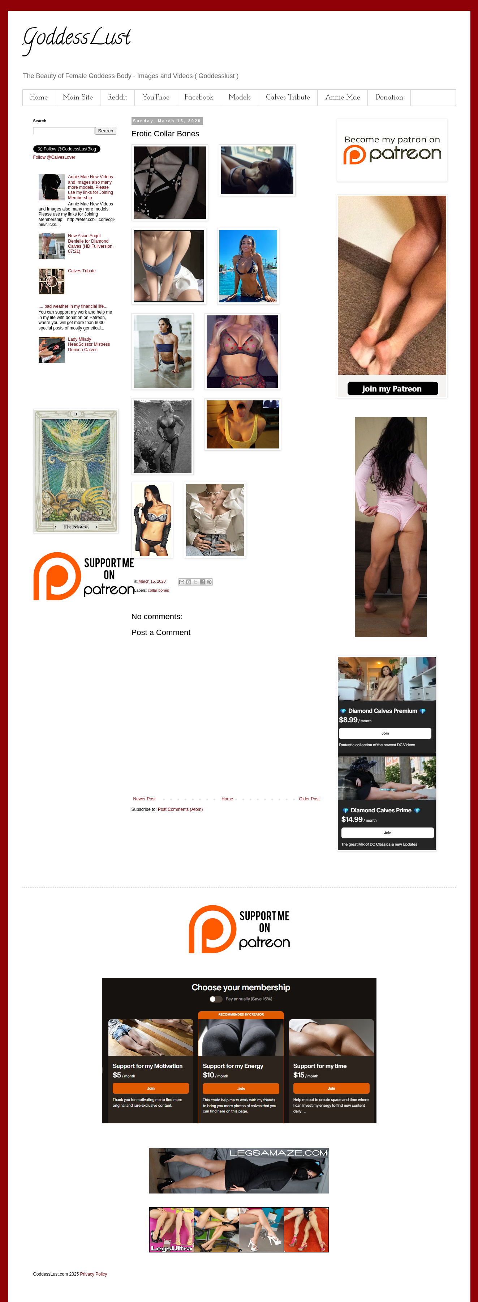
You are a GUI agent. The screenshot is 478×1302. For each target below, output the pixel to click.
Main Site (78, 97)
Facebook (199, 97)
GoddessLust (76, 39)
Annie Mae (342, 97)
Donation (389, 97)
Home (39, 97)
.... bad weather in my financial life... (73, 306)
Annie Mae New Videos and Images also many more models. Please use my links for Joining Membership (90, 187)
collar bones (158, 590)
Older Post (309, 798)
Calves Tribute (288, 97)
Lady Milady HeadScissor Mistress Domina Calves (89, 344)
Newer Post (144, 798)
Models (240, 97)
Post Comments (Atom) (180, 809)
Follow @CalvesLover (54, 157)
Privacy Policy (93, 1274)
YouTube (155, 97)
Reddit (117, 97)
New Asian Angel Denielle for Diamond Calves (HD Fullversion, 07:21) (90, 243)
